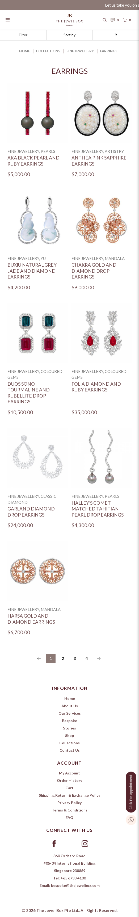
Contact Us (70, 750)
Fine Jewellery (80, 51)
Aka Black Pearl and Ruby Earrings (33, 161)
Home (24, 51)
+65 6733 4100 (73, 878)
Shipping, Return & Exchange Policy (69, 795)
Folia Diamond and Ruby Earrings (96, 387)
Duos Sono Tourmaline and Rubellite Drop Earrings (28, 393)
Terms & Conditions (69, 810)
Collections (48, 51)
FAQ (69, 817)
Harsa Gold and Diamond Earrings (31, 619)
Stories (69, 728)
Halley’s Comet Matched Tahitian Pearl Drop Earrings (97, 509)
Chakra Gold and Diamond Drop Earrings (93, 271)
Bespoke (69, 720)
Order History (69, 780)
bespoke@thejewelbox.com (75, 885)
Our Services (69, 713)
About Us (69, 706)
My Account (69, 773)
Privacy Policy (69, 802)
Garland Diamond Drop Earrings (31, 512)
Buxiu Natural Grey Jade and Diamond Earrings (32, 271)
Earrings (108, 51)
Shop (69, 735)
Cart (69, 788)
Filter (23, 35)
